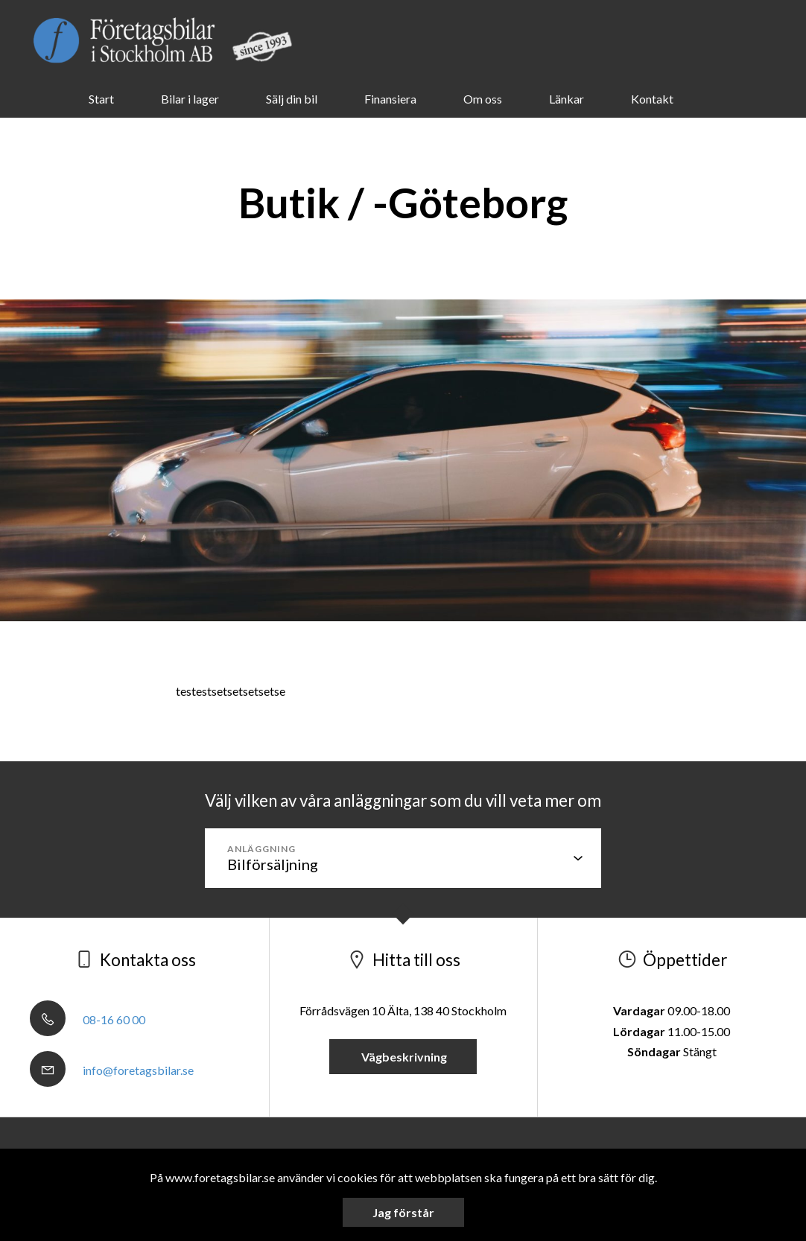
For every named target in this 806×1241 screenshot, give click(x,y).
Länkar (566, 99)
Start (101, 99)
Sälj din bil (291, 99)
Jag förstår (403, 1212)
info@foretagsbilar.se (112, 1070)
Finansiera (390, 99)
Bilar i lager (190, 99)
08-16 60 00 (87, 1019)
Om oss (482, 99)
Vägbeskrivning (403, 1057)
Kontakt (652, 99)
